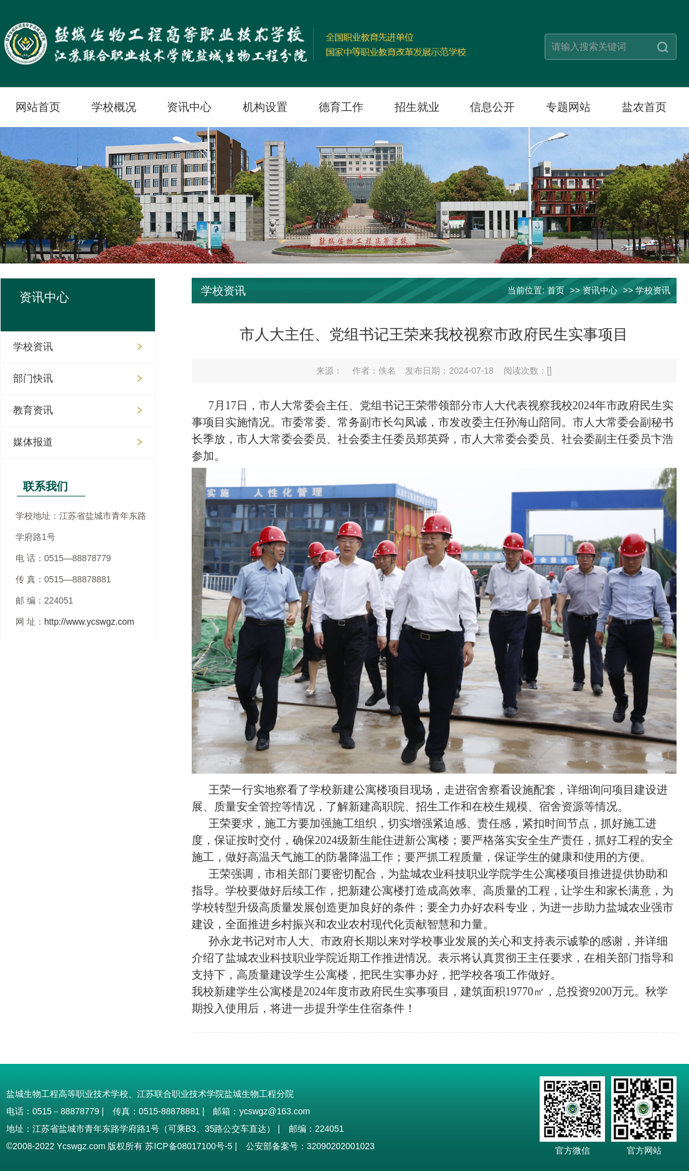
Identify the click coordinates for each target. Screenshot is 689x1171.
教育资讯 (33, 410)
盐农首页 (644, 107)
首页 (556, 290)
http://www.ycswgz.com (89, 622)
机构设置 (265, 107)
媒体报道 (33, 442)
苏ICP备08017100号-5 (188, 1146)
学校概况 (113, 107)
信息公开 (492, 107)
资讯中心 (189, 107)
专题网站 (568, 107)
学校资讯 (33, 346)
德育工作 (341, 107)
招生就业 (417, 107)
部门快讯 (33, 378)
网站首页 (38, 107)
